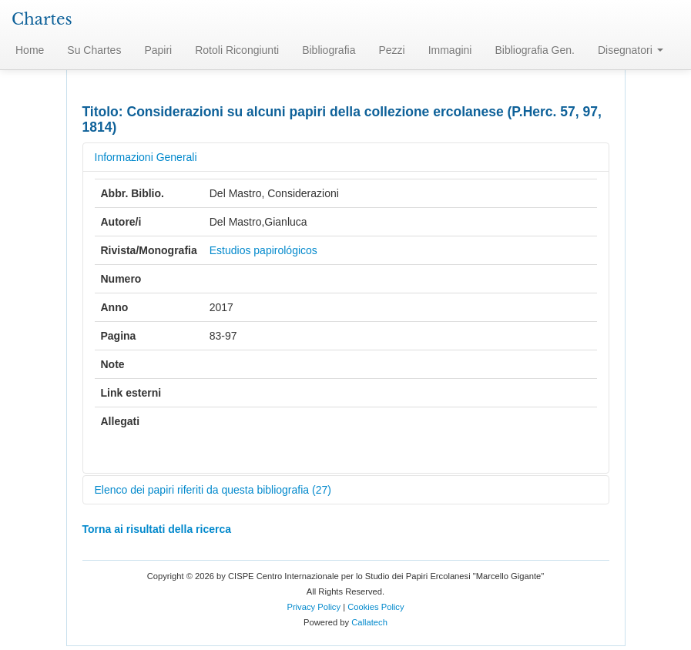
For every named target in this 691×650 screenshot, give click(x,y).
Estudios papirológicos (263, 250)
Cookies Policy (375, 606)
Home (29, 50)
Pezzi (391, 50)
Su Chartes (94, 50)
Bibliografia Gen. (535, 50)
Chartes (42, 19)
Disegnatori (630, 50)
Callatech (369, 622)
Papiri (158, 50)
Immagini (450, 50)
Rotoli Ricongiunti (237, 50)
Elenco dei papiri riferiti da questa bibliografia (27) (213, 490)
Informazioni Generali (146, 157)
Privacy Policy (313, 606)
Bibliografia (328, 50)
